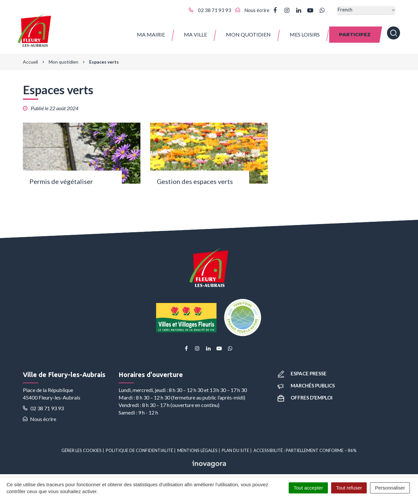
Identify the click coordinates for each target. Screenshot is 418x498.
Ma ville (195, 32)
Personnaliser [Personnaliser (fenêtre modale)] (390, 487)
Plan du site (235, 447)
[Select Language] (366, 10)
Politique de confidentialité (139, 447)
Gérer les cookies (81, 447)
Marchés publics (306, 382)
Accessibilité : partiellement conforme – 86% (305, 447)
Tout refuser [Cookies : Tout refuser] (349, 487)
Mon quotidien (248, 32)
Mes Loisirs (305, 32)
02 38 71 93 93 (43, 405)
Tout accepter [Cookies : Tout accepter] (308, 487)
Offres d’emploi (305, 394)
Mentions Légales (197, 447)
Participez (355, 32)
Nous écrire (39, 416)
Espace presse (302, 370)
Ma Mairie (151, 32)
